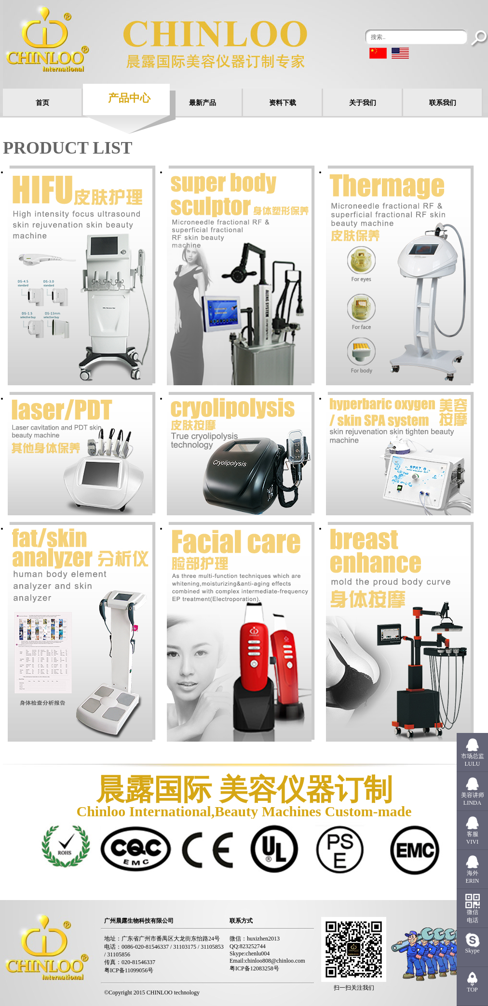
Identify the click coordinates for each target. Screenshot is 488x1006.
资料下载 (282, 102)
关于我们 (362, 102)
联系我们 (442, 102)
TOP (472, 989)
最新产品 (202, 102)
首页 (42, 102)
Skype (472, 950)
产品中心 (129, 98)
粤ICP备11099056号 (128, 970)
